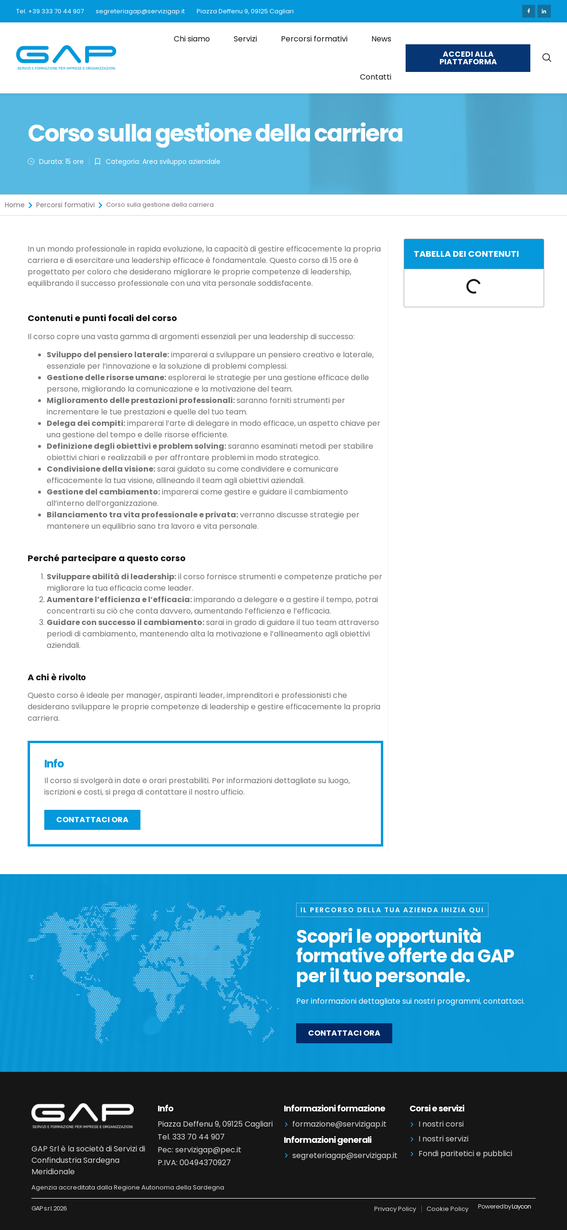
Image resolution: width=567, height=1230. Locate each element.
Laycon (521, 1204)
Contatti (375, 75)
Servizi (245, 37)
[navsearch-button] (546, 56)
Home (15, 203)
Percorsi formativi (314, 37)
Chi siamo (192, 37)
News (381, 37)
